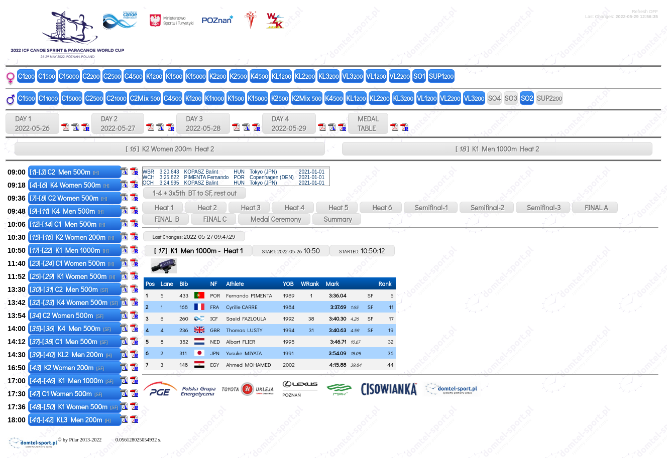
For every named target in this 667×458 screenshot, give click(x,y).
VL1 (376, 76)
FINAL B (165, 219)
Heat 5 (336, 207)
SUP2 (550, 98)
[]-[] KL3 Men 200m (70, 419)
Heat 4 (292, 207)
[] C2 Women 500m (66, 315)
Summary (337, 219)
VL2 (400, 76)
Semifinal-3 (543, 207)
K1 (154, 76)
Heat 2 (205, 207)
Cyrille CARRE (241, 307)
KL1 (281, 76)
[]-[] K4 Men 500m (66, 211)
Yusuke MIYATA (244, 353)
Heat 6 (380, 207)
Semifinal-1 (430, 207)
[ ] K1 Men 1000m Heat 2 (497, 149)
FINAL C (213, 219)
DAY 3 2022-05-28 (203, 123)
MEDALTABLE (368, 123)
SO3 (510, 98)
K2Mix (306, 98)
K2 (218, 76)
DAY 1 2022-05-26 (32, 123)
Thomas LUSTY (244, 330)
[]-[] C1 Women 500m (72, 263)
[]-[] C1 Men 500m (67, 224)
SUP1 (441, 76)
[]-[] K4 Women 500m (69, 185)
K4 (259, 76)
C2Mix (145, 98)
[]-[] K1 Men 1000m (69, 250)
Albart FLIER (240, 341)
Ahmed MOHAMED (248, 364)
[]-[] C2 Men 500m (64, 172)
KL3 (328, 76)
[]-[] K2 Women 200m (72, 237)
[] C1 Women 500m (66, 393)
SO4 (494, 98)
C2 (90, 76)
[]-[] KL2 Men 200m (71, 354)
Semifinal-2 (486, 207)
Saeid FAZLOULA (246, 318)
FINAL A (595, 207)
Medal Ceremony (274, 219)
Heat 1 (162, 207)
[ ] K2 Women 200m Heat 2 (170, 149)
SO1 (419, 76)
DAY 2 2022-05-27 (118, 123)
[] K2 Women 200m (67, 367)
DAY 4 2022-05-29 (289, 123)
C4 (134, 76)
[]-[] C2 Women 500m (68, 198)
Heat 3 (249, 207)
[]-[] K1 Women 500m (73, 276)
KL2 (305, 76)
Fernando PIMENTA (249, 295)
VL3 (353, 76)
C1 (26, 76)
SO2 (527, 98)
